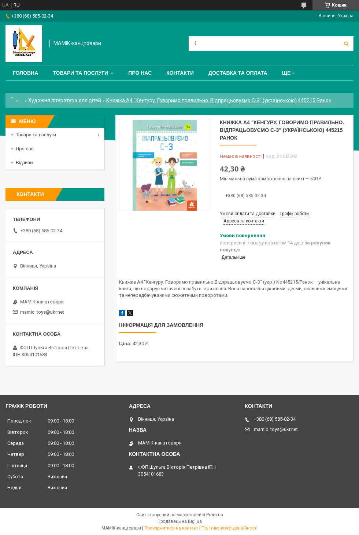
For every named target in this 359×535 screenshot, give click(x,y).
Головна (25, 73)
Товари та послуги (80, 73)
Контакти (180, 73)
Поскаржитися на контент (171, 528)
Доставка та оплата (237, 73)
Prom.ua (214, 514)
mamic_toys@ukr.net (42, 312)
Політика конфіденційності (229, 528)
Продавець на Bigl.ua (180, 521)
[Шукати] (346, 43)
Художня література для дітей (64, 100)
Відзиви (24, 162)
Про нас (140, 73)
